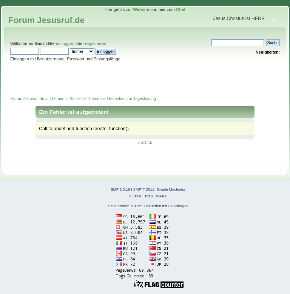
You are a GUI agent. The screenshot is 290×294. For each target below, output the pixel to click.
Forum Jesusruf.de (46, 20)
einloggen (65, 43)
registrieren (95, 43)
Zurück (145, 142)
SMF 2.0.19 (120, 189)
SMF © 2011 (143, 189)
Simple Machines (170, 189)
